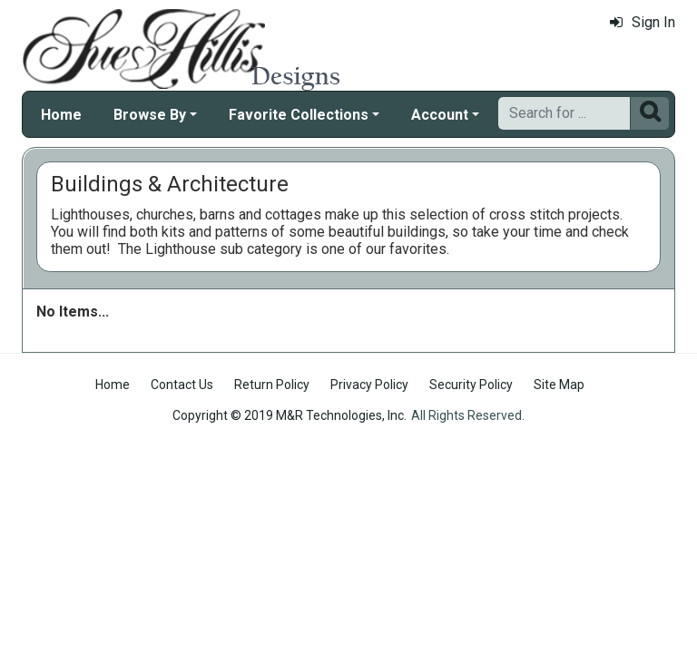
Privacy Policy (369, 384)
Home (61, 114)
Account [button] (439, 114)
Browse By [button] (149, 114)
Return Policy (271, 384)
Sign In (642, 22)
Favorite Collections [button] (298, 114)
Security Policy (471, 384)
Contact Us (182, 384)
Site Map (559, 384)
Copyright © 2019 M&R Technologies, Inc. (289, 415)
